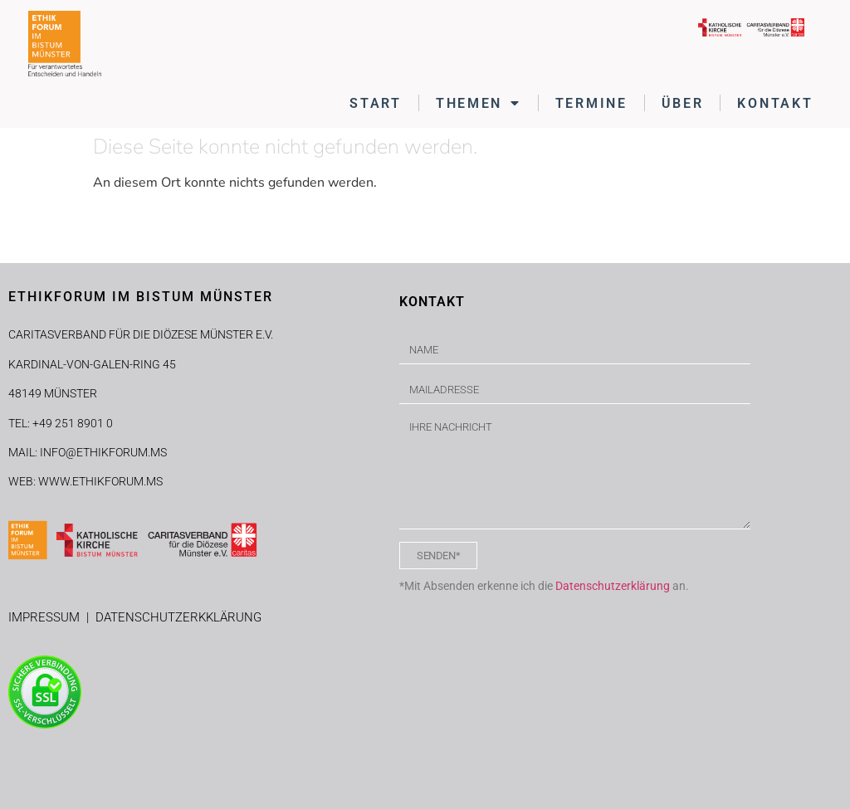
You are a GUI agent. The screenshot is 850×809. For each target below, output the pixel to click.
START (375, 103)
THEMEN (478, 103)
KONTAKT (775, 103)
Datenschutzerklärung (612, 585)
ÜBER (683, 103)
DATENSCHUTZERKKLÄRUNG (178, 617)
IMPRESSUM (47, 617)
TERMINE (591, 103)
